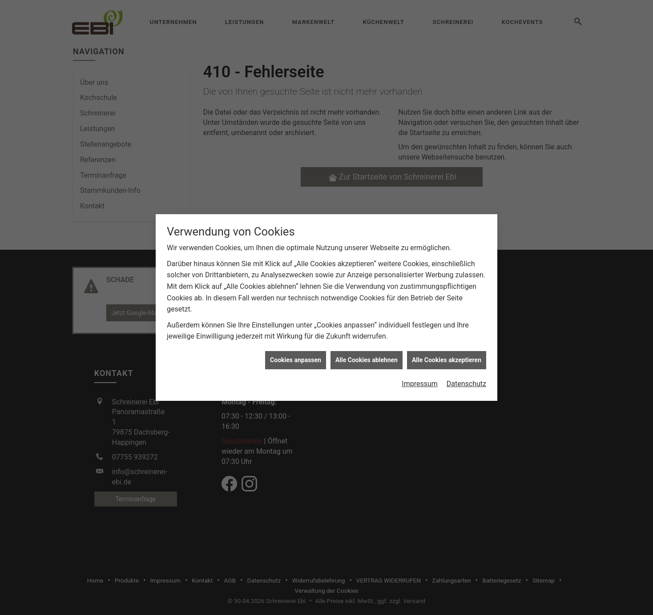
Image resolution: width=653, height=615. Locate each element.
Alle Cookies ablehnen (366, 355)
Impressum (420, 380)
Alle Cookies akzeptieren (446, 355)
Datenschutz (466, 380)
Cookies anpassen (295, 355)
